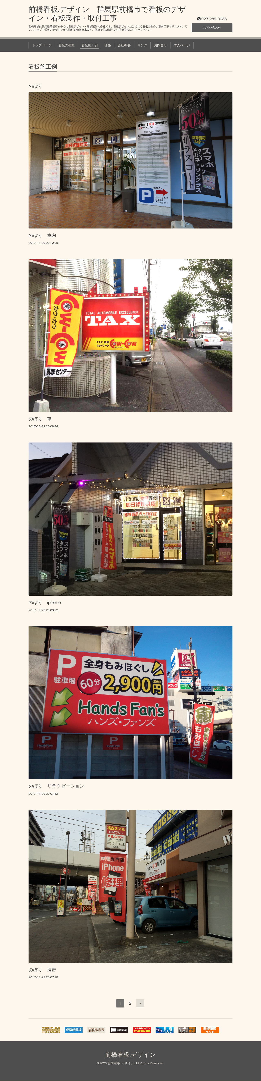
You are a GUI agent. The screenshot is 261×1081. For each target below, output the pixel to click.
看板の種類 (66, 45)
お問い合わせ (212, 27)
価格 (107, 45)
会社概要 (124, 45)
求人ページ (182, 45)
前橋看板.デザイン (130, 1055)
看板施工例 (89, 45)
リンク (142, 45)
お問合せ (160, 45)
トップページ (42, 45)
